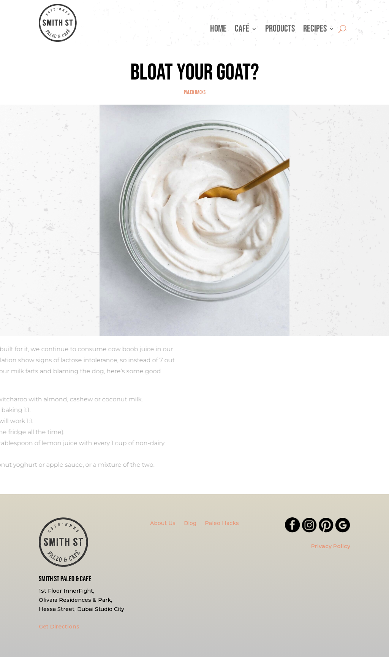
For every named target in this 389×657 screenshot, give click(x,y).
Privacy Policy (330, 546)
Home (218, 30)
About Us (163, 523)
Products (280, 30)
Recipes (315, 30)
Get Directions (59, 626)
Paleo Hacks (195, 92)
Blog (190, 523)
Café (242, 30)
